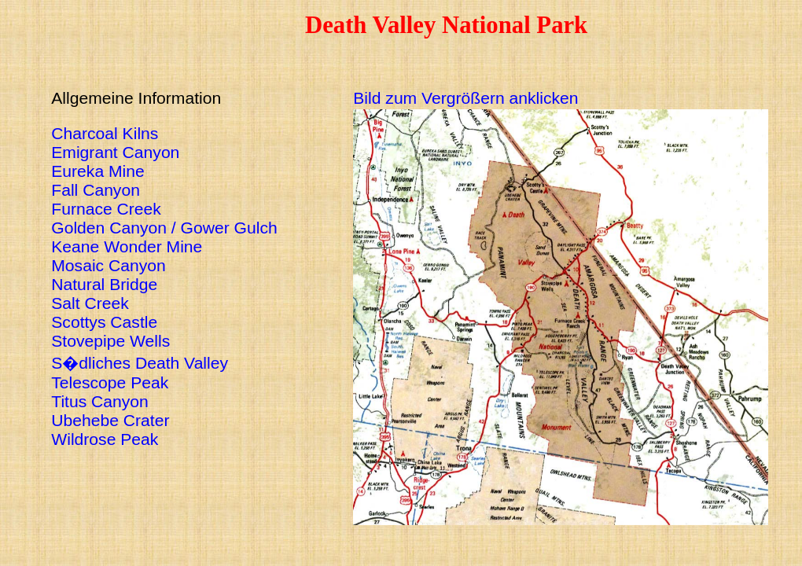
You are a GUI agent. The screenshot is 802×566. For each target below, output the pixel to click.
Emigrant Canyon (115, 152)
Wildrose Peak (104, 439)
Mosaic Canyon (108, 265)
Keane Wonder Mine (126, 246)
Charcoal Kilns (104, 133)
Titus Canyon (100, 401)
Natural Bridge (104, 284)
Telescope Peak (109, 382)
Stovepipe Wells (110, 341)
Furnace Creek (106, 209)
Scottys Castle (104, 322)
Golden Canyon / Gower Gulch (164, 228)
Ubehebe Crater (110, 420)
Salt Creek (90, 303)
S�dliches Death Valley (139, 363)
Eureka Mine (98, 171)
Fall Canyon (95, 190)
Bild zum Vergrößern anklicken (465, 98)
